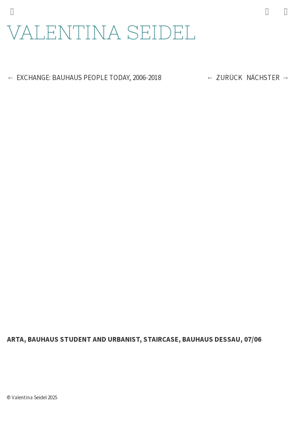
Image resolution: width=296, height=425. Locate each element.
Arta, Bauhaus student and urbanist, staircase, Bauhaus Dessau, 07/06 (134, 339)
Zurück (229, 77)
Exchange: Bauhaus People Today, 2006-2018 (88, 77)
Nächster (263, 77)
